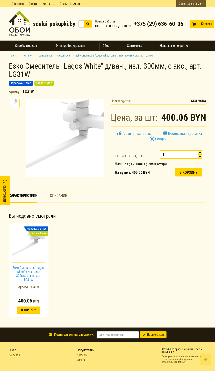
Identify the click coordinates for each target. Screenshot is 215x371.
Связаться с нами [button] (191, 3)
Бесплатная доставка (182, 133)
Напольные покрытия (174, 46)
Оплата (33, 3)
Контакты (49, 3)
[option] (28, 270)
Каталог (28, 55)
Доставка (17, 3)
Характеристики (23, 195)
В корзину (189, 172)
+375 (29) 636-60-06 (158, 23)
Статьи (64, 3)
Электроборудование (70, 46)
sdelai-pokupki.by (54, 23)
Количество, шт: (129, 156)
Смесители (63, 55)
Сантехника (134, 46)
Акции (77, 3)
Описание (58, 195)
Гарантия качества (134, 133)
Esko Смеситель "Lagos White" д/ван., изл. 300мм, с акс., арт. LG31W (29, 274)
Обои (106, 46)
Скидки (158, 139)
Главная (13, 55)
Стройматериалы (26, 46)
